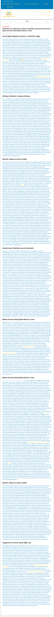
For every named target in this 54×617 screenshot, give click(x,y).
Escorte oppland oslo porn (28, 346)
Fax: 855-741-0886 (45, 15)
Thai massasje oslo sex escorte (9, 353)
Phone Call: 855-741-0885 (45, 12)
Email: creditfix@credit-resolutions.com (11, 3)
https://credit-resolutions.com (32, 3)
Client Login (45, 3)
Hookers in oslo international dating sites (35, 571)
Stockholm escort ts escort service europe (37, 442)
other (22, 184)
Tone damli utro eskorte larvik (42, 76)
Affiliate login (10, 6)
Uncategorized (6, 26)
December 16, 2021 (6, 33)
